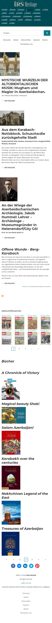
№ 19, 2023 (32, 316)
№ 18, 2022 (45, 316)
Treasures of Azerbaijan (22, 529)
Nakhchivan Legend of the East (25, 496)
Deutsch (30, 10)
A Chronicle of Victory (20, 373)
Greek (21, 20)
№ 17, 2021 (6, 331)
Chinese (28, 13)
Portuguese (6, 16)
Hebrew (13, 20)
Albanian (29, 20)
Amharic (38, 16)
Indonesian (17, 16)
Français (21, 10)
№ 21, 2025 (6, 316)
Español (19, 13)
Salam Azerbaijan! (18, 428)
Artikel (15, 40)
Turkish (45, 10)
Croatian (38, 20)
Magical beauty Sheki (20, 404)
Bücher (45, 40)
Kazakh (4, 20)
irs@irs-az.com (26, 583)
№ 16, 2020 (19, 331)
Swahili (4, 23)
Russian (12, 10)
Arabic (4, 13)
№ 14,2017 (45, 331)
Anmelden (25, 286)
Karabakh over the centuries (18, 461)
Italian (38, 10)
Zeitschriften (26, 40)
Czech (12, 13)
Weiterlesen (9, 101)
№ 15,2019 (32, 331)
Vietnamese (28, 16)
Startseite (7, 40)
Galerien (36, 40)
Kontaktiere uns (26, 44)
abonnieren (2, 296)
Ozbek (12, 23)
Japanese (37, 13)
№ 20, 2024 (19, 316)
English (4, 10)
